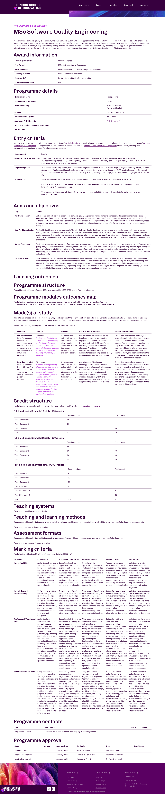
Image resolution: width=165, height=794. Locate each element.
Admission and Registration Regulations (100, 146)
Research (128, 5)
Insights (113, 5)
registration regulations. (90, 406)
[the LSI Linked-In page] (49, 789)
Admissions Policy (73, 143)
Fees (98, 5)
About (143, 5)
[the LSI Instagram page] (53, 789)
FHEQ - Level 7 (113, 121)
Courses (83, 5)
